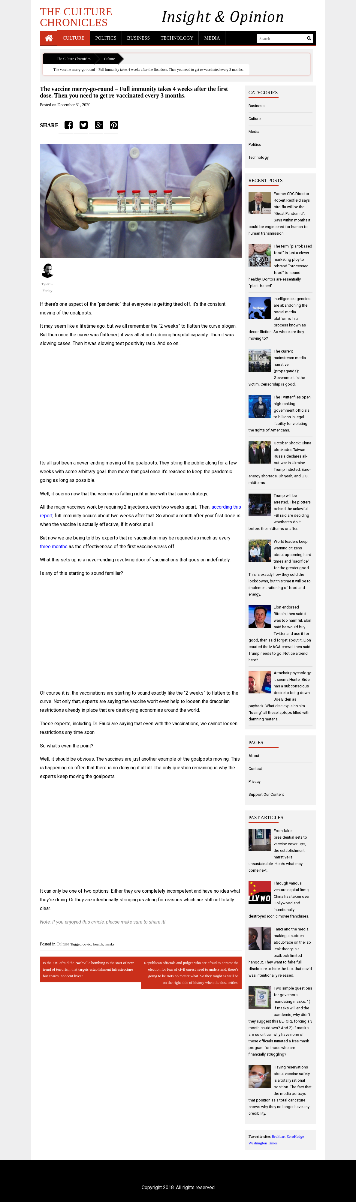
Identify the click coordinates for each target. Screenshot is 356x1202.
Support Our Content (266, 794)
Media (212, 38)
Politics (105, 38)
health (98, 944)
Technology (177, 38)
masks (110, 944)
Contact (255, 768)
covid (87, 944)
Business (138, 38)
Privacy (255, 781)
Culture (73, 38)
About (254, 755)
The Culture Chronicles (76, 17)
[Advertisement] (141, 404)
